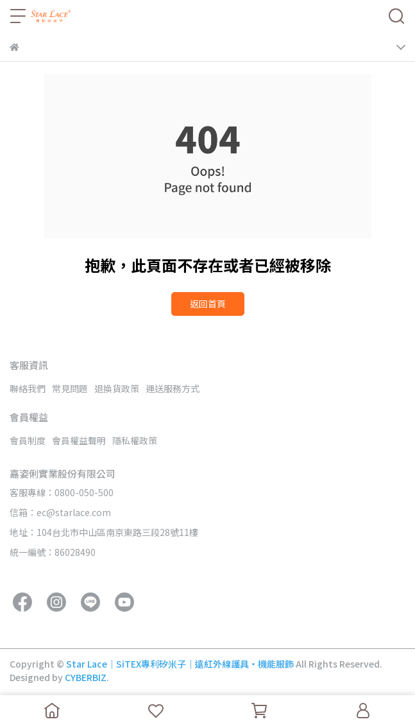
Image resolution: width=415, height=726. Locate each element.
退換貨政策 (116, 388)
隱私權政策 (134, 440)
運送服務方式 (172, 388)
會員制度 (28, 440)
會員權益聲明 (79, 440)
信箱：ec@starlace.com (60, 512)
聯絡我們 (28, 388)
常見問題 (70, 388)
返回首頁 (208, 303)
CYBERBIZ (85, 677)
